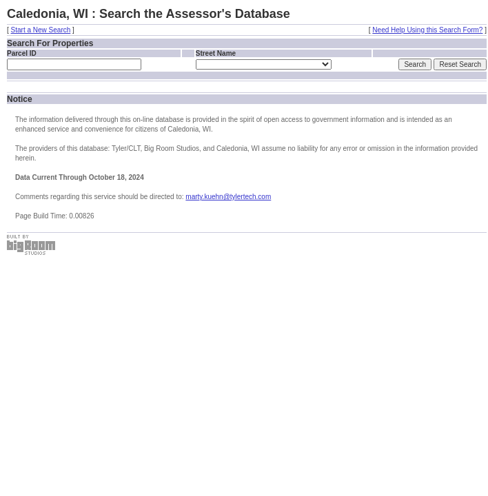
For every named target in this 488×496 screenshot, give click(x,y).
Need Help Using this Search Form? (427, 30)
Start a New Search (41, 30)
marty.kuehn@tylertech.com (228, 196)
